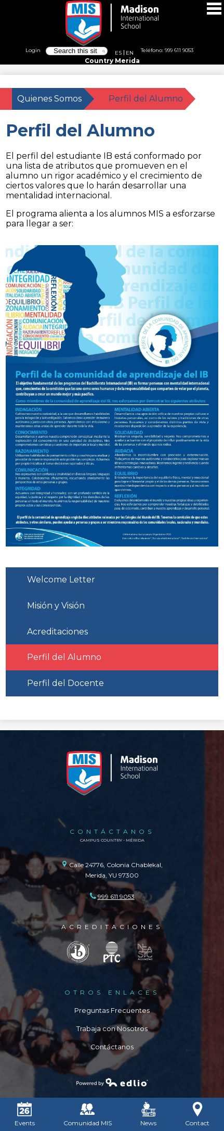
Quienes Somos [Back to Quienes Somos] (49, 99)
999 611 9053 (179, 50)
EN (130, 52)
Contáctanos (112, 1047)
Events (25, 1114)
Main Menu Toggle (214, 9)
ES (118, 52)
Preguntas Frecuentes (112, 1010)
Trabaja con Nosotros (112, 1029)
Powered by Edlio (112, 1082)
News (148, 1114)
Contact (197, 1114)
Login (33, 50)
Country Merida (112, 61)
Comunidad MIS (87, 1114)
